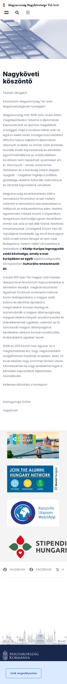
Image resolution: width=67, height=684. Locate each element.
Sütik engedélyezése (23, 673)
